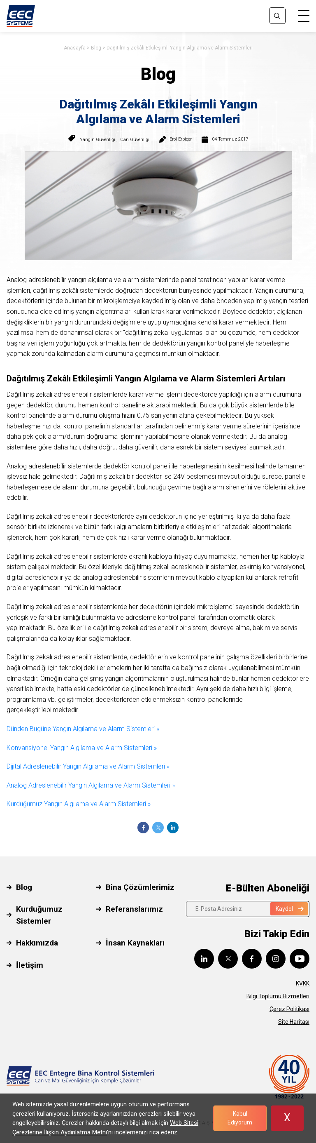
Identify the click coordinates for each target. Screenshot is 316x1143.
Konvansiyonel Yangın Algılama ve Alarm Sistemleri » (82, 748)
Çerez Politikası (289, 1009)
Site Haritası (293, 1021)
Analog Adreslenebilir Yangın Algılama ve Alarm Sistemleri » (91, 785)
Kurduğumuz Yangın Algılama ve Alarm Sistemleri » (79, 804)
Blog (96, 48)
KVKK (302, 983)
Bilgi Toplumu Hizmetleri (277, 996)
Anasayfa (75, 48)
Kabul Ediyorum (240, 1118)
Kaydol (290, 908)
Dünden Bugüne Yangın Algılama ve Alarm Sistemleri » (83, 729)
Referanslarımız (134, 909)
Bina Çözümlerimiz (140, 887)
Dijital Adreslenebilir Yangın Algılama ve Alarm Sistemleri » (88, 766)
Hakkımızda (37, 943)
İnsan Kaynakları (135, 943)
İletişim (29, 965)
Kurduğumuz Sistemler (39, 915)
